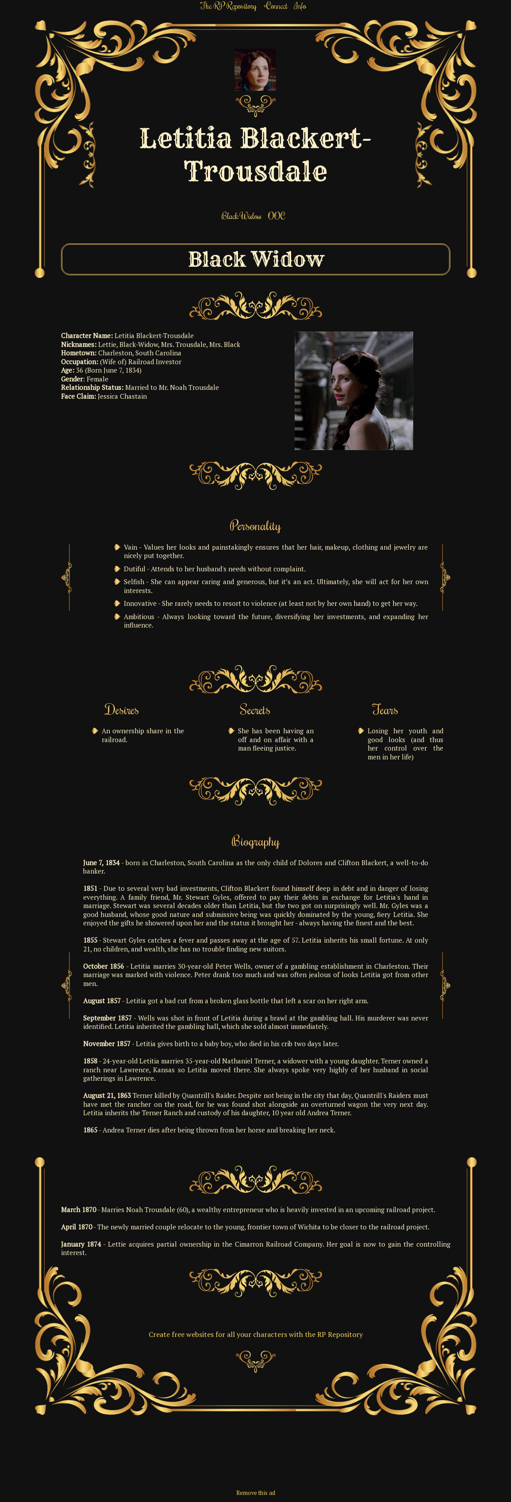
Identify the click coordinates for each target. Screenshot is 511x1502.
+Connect (275, 5)
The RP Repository (228, 5)
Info (300, 5)
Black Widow (241, 215)
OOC (276, 215)
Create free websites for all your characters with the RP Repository (256, 1334)
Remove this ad (255, 1493)
